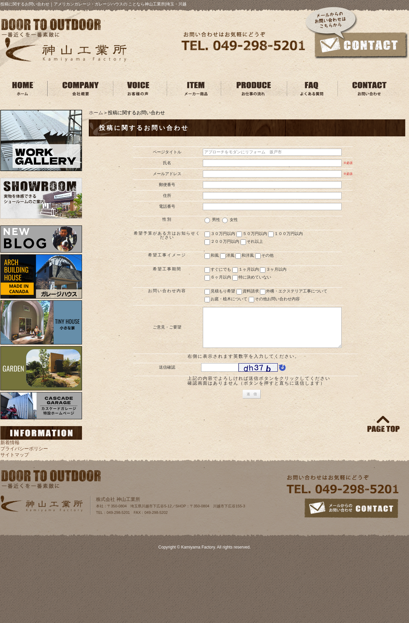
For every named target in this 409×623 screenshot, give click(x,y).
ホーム (96, 112)
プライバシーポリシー (24, 448)
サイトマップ (14, 454)
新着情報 (9, 442)
